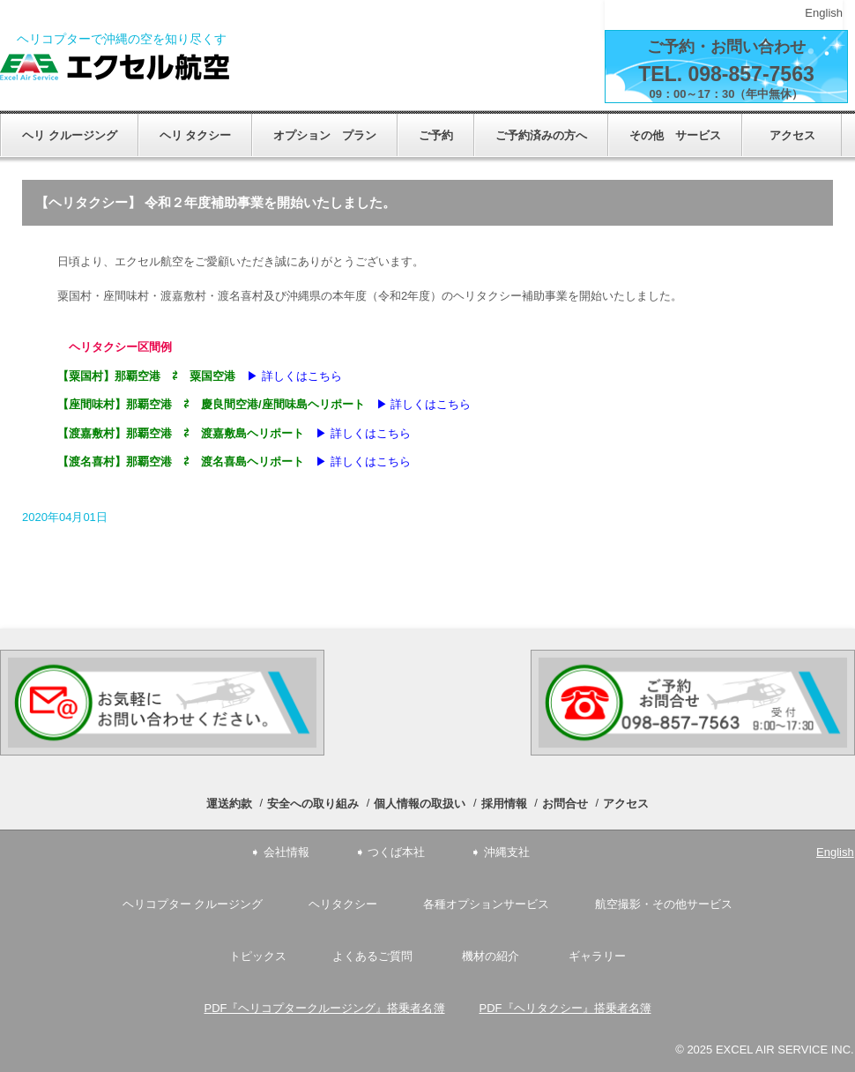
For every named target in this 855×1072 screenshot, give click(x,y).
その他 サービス (675, 135)
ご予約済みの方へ (541, 135)
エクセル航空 (114, 67)
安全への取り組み (313, 803)
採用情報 (504, 803)
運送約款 (229, 803)
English (824, 12)
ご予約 (436, 135)
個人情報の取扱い (419, 803)
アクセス (798, 135)
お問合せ (565, 803)
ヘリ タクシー (196, 135)
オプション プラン (324, 135)
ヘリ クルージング (69, 135)
